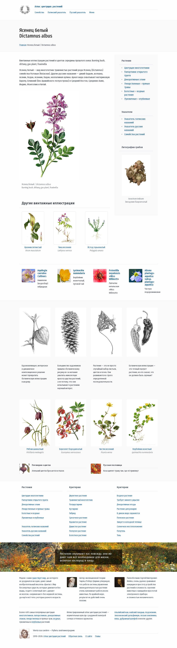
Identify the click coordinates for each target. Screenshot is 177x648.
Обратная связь (75, 636)
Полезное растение (125, 517)
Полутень (121, 531)
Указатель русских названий (34, 531)
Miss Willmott (113, 277)
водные (36, 513)
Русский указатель (78, 12)
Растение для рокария (127, 509)
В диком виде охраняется (128, 513)
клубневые (144, 98)
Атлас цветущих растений (48, 6)
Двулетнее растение (78, 495)
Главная (22, 45)
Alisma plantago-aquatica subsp (150, 274)
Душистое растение (77, 526)
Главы (97, 636)
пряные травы (43, 509)
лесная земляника (148, 615)
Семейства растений (134, 134)
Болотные (129, 91)
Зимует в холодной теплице (129, 522)
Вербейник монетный (142, 449)
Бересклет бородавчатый (70, 449)
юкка (116, 618)
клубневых (36, 622)
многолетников (26, 615)
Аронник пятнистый (33, 247)
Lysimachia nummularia (79, 272)
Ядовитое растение (78, 522)
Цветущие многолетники (136, 67)
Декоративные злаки (134, 79)
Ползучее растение (77, 531)
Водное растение (124, 495)
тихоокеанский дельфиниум (126, 615)
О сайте (88, 636)
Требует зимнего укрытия (128, 500)
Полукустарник (75, 504)
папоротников (40, 615)
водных (56, 618)
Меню (91, 12)
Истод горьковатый (96, 247)
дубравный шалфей (128, 618)
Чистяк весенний (106, 449)
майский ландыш (136, 612)
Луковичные (130, 98)
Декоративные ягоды (126, 504)
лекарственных (33, 618)
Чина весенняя (64, 247)
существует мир (39, 578)
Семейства (39, 12)
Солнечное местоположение (129, 526)
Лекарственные (132, 83)
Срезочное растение (78, 517)
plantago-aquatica (150, 283)
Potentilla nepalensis (114, 272)
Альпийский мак (121, 612)
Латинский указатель (57, 12)
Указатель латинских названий (35, 526)
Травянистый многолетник (81, 500)
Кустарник (73, 509)
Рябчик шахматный (35, 449)
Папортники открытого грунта (35, 500)
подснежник (150, 612)
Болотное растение (77, 535)
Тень (119, 535)
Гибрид (72, 513)
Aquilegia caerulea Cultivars (42, 273)
